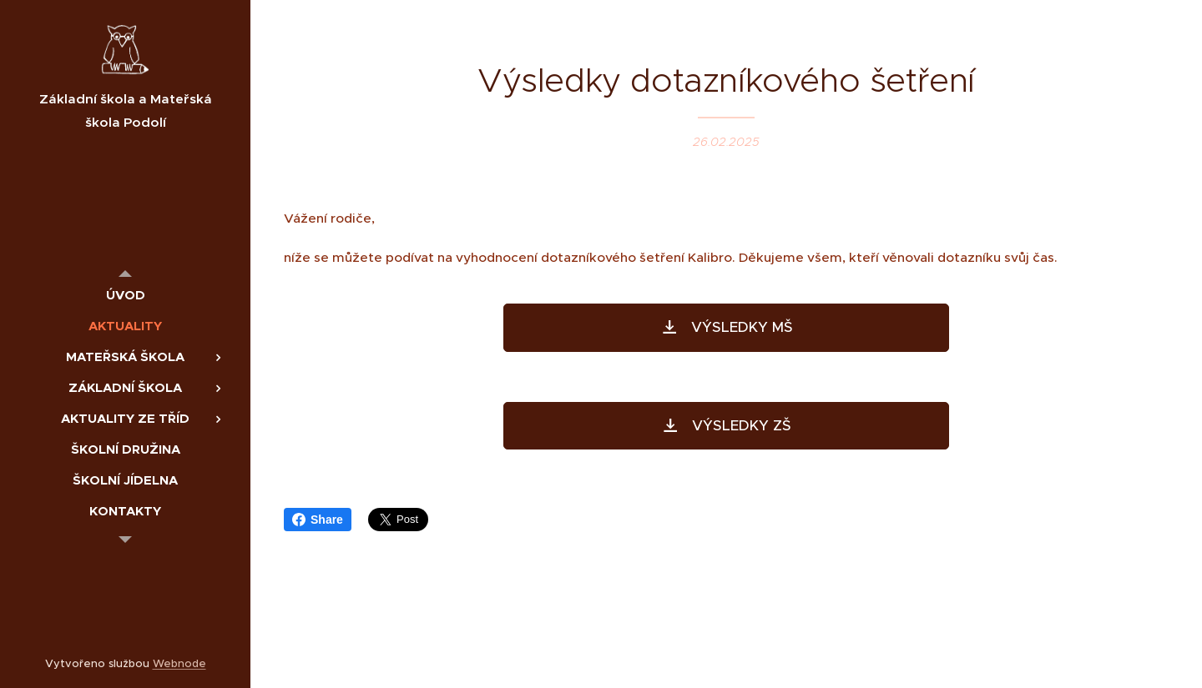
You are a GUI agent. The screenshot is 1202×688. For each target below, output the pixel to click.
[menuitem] (125, 294)
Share (317, 519)
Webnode (179, 663)
